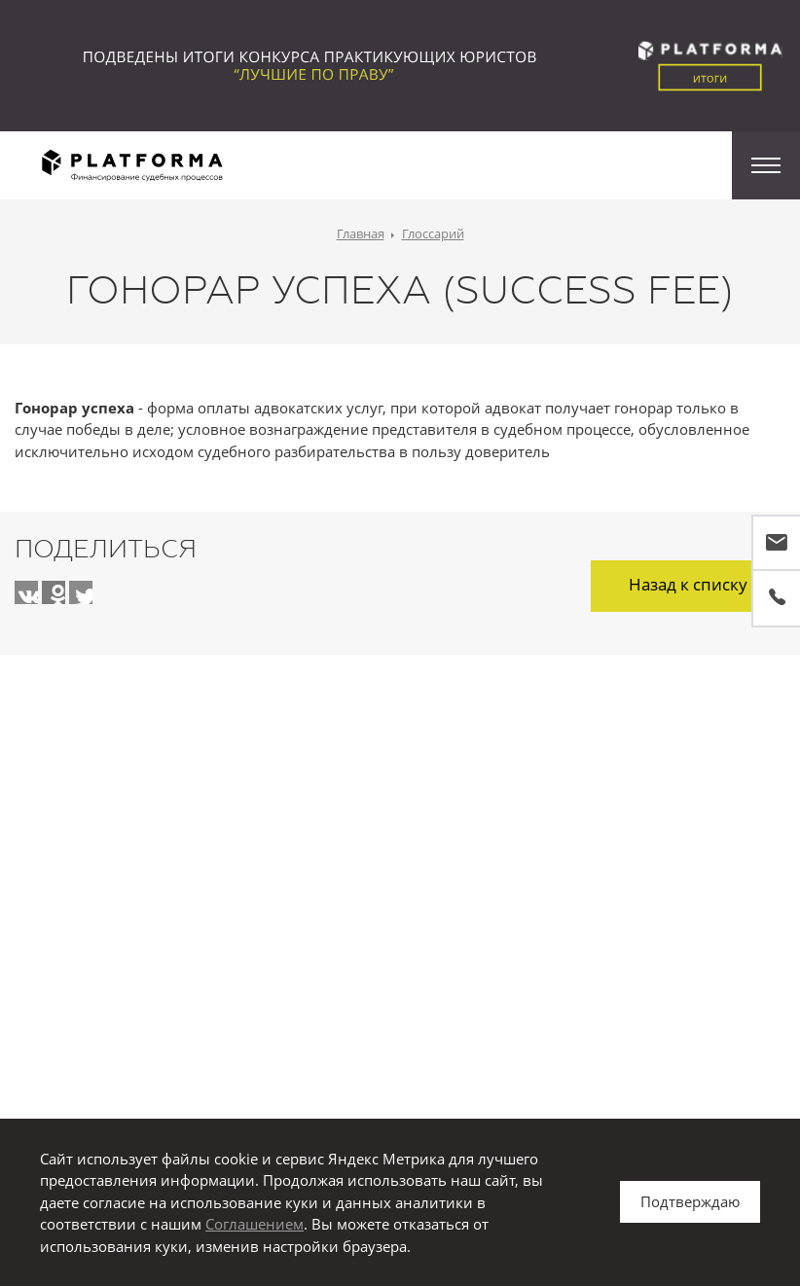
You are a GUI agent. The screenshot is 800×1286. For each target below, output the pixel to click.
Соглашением (254, 1223)
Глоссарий (433, 233)
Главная (360, 233)
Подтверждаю (690, 1201)
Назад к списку (688, 584)
